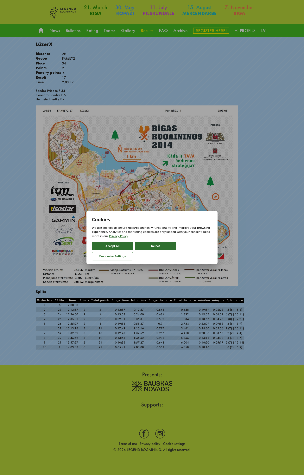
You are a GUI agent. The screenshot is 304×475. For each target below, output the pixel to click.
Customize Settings (175, 251)
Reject (140, 251)
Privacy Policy (118, 241)
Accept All (107, 251)
